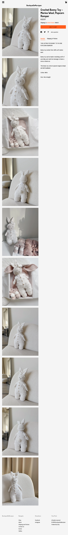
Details (43, 39)
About (20, 522)
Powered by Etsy (56, 524)
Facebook (37, 520)
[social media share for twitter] (45, 32)
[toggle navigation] (3, 2)
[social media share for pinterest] (48, 32)
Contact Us (21, 526)
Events (20, 529)
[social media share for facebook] (41, 32)
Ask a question (54, 32)
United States (50, 23)
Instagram (37, 522)
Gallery (20, 531)
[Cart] (66, 2)
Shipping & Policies (52, 39)
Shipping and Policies (24, 524)
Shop (20, 520)
